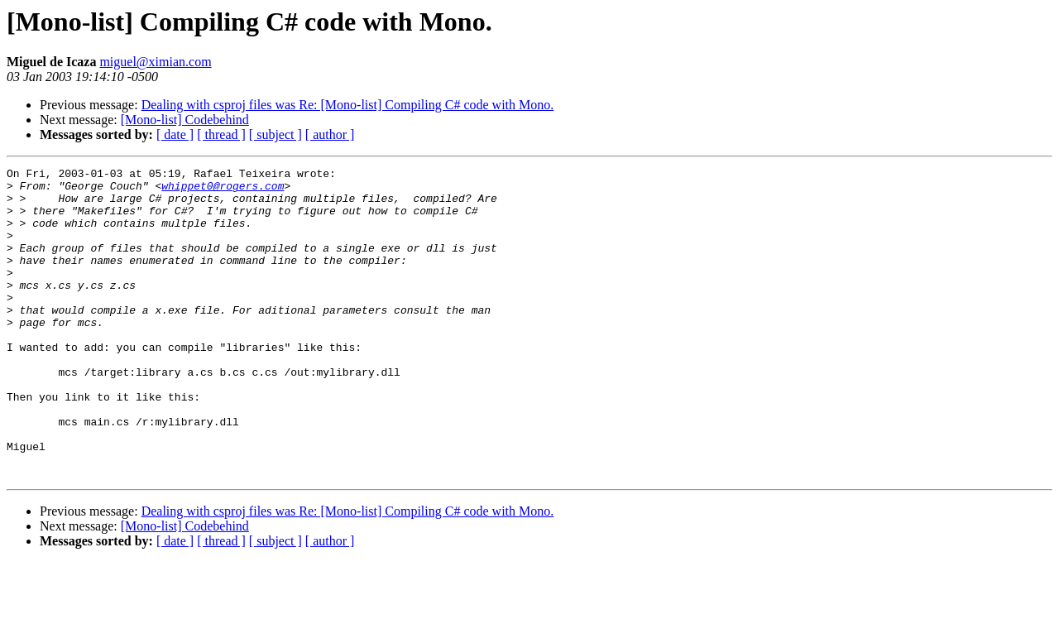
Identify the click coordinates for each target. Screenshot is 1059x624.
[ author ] (330, 134)
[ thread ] (221, 134)
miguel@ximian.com (155, 62)
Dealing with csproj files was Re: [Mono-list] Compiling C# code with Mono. (347, 105)
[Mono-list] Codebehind (185, 120)
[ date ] (175, 134)
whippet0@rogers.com (222, 190)
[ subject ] (275, 134)
